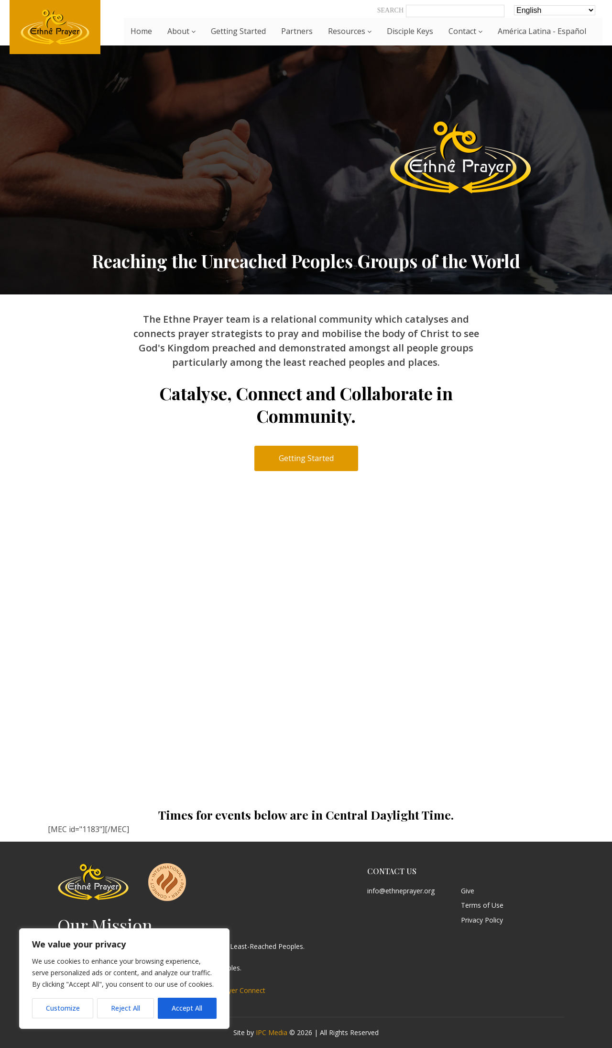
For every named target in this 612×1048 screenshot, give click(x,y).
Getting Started (238, 31)
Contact (465, 31)
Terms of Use (482, 906)
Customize (63, 1008)
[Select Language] (554, 10)
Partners (297, 31)
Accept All (187, 1008)
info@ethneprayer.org (401, 891)
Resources (350, 31)
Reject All (125, 1008)
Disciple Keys (410, 31)
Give (467, 891)
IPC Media (271, 1032)
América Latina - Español (542, 31)
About (181, 31)
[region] (124, 978)
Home (141, 31)
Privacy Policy (482, 920)
